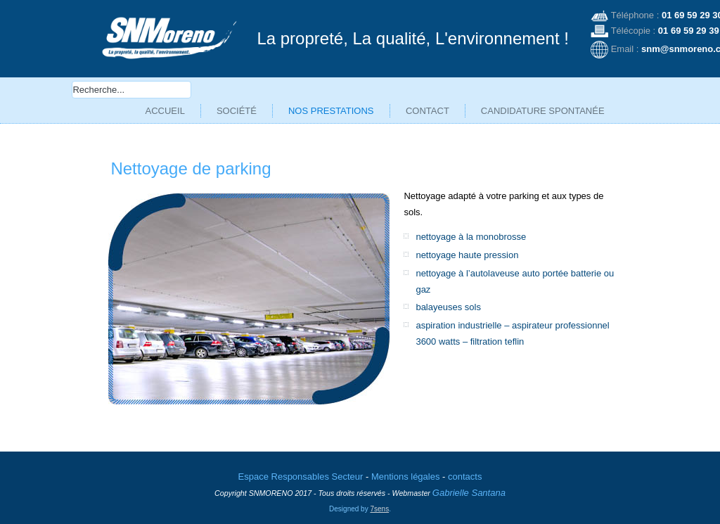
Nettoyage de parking (190, 168)
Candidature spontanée (543, 111)
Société (237, 111)
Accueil (165, 111)
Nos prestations (331, 111)
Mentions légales (405, 466)
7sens (379, 497)
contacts (465, 466)
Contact (427, 111)
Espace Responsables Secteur (301, 466)
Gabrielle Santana (469, 482)
